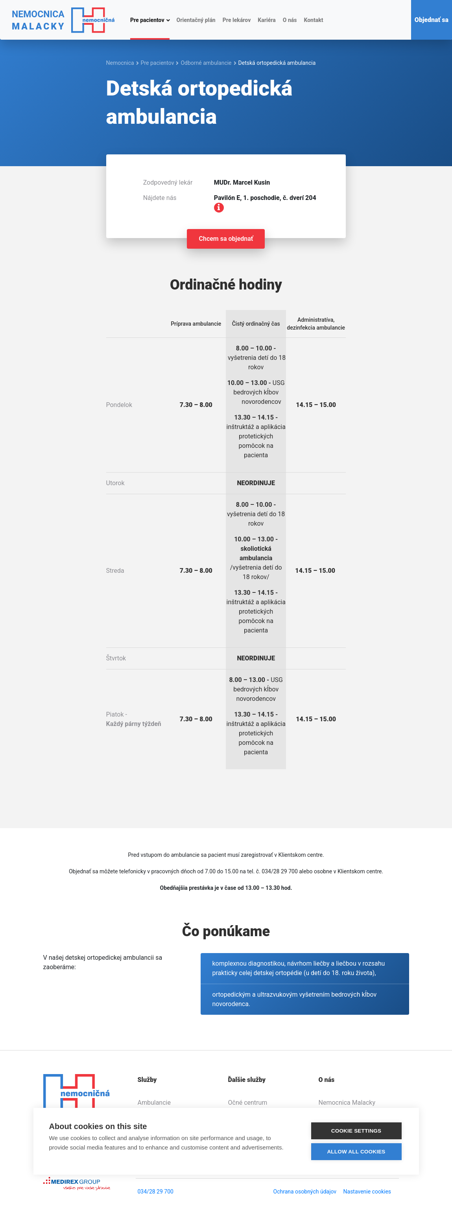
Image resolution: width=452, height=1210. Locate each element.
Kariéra (266, 20)
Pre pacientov (147, 19)
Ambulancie (154, 1102)
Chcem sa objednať (226, 238)
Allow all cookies (356, 1152)
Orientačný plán (196, 20)
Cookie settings (356, 1131)
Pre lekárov (237, 20)
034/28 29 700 (155, 1191)
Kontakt (313, 20)
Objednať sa (431, 20)
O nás (290, 20)
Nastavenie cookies (367, 1191)
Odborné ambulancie (206, 63)
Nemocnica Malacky (347, 1102)
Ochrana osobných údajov (305, 1191)
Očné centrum (248, 1102)
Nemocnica (120, 63)
